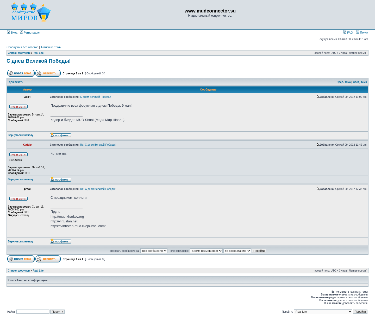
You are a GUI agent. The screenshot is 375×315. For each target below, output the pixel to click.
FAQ (348, 32)
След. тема (360, 82)
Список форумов (19, 53)
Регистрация (30, 32)
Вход (12, 32)
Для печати (16, 82)
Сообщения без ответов (22, 47)
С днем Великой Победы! (39, 61)
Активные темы (51, 47)
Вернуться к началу (20, 135)
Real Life (38, 53)
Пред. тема (344, 82)
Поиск (362, 32)
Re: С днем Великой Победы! (98, 144)
